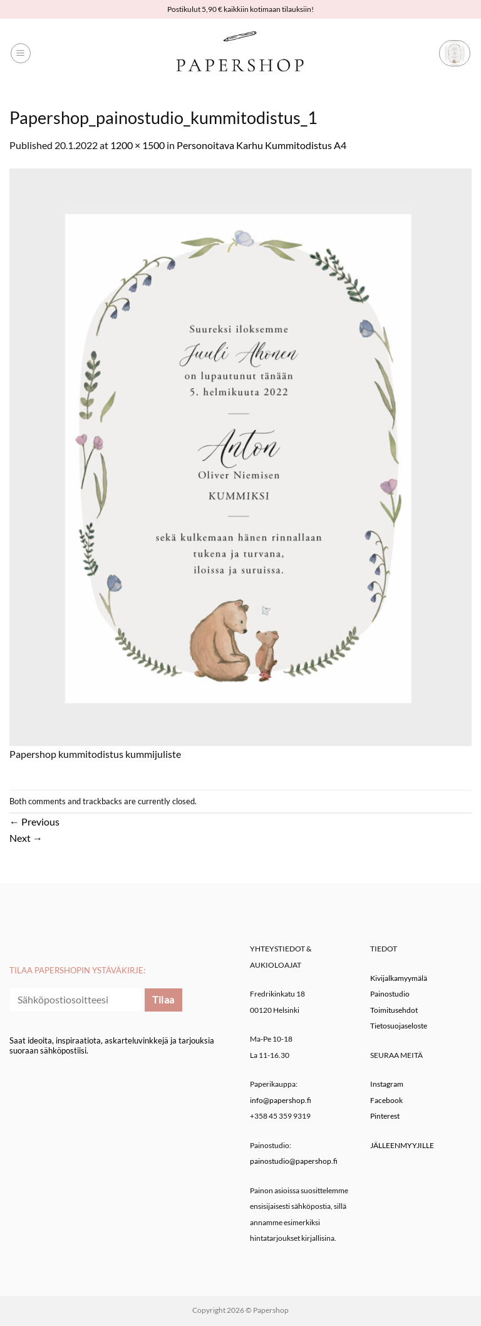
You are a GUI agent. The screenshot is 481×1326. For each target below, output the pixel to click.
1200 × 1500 (137, 145)
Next (26, 838)
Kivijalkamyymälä (398, 978)
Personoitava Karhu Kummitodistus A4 (261, 145)
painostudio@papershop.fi (294, 1161)
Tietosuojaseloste (398, 1025)
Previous (34, 821)
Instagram (386, 1084)
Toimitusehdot (394, 1010)
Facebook (386, 1100)
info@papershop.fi (280, 1100)
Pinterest (385, 1116)
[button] (21, 53)
